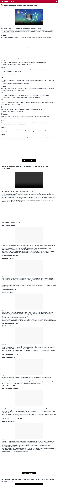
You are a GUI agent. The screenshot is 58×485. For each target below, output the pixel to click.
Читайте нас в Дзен (29, 160)
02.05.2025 (3, 7)
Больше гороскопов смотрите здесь (9, 74)
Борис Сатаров (10, 7)
